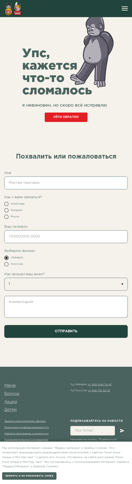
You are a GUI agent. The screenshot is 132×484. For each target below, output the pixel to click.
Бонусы (11, 393)
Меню (10, 385)
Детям (10, 409)
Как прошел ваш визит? (24, 274)
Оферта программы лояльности (26, 433)
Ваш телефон (16, 226)
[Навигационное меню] (125, 8)
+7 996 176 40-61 (99, 390)
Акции (10, 402)
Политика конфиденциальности (26, 427)
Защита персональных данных (25, 421)
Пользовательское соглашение (26, 439)
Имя (7, 173)
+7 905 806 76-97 (100, 384)
